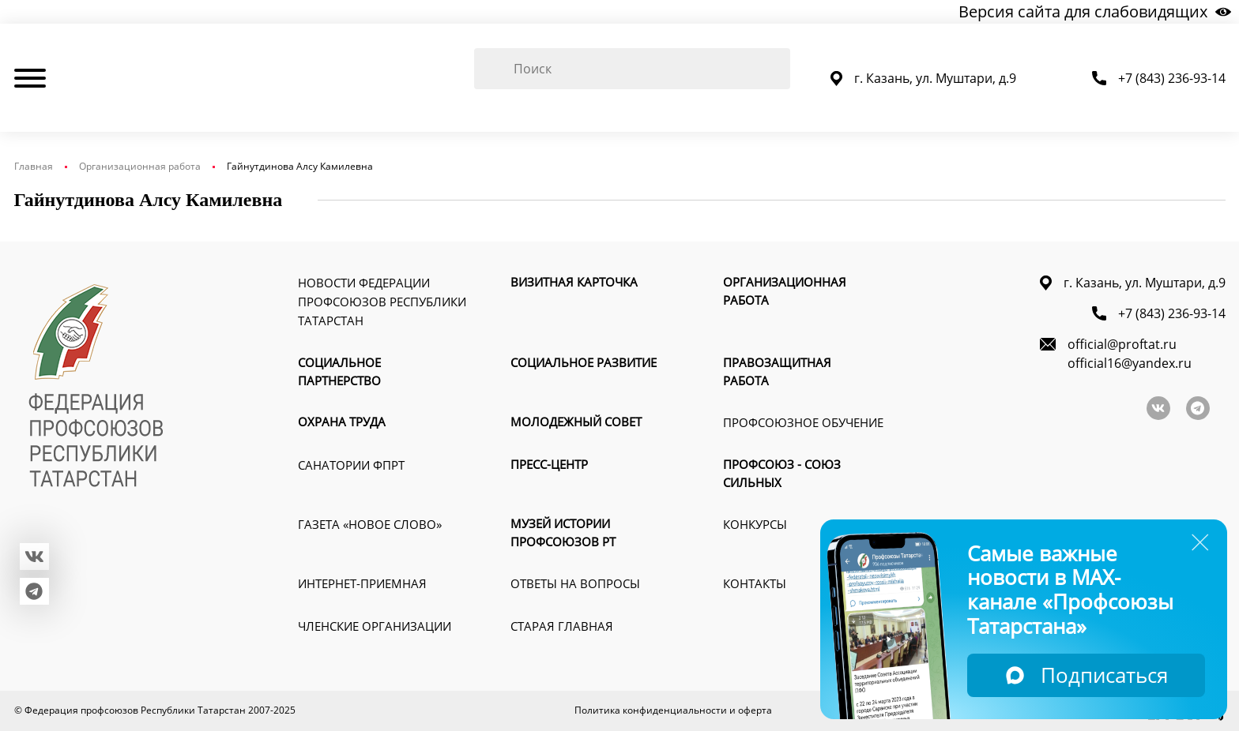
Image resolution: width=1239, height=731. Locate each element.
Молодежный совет (576, 421)
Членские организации (374, 626)
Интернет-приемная (362, 583)
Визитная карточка (574, 282)
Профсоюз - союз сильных (782, 473)
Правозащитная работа (777, 371)
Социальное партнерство (339, 371)
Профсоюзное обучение (803, 422)
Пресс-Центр (549, 464)
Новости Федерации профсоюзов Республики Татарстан (382, 301)
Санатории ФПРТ (351, 465)
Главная (33, 166)
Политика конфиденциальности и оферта (673, 710)
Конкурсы (755, 524)
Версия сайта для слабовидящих (1094, 11)
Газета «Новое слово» (370, 524)
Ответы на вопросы (575, 583)
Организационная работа (140, 166)
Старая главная (561, 626)
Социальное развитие (583, 362)
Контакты (754, 583)
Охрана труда (342, 421)
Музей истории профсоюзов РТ (563, 532)
